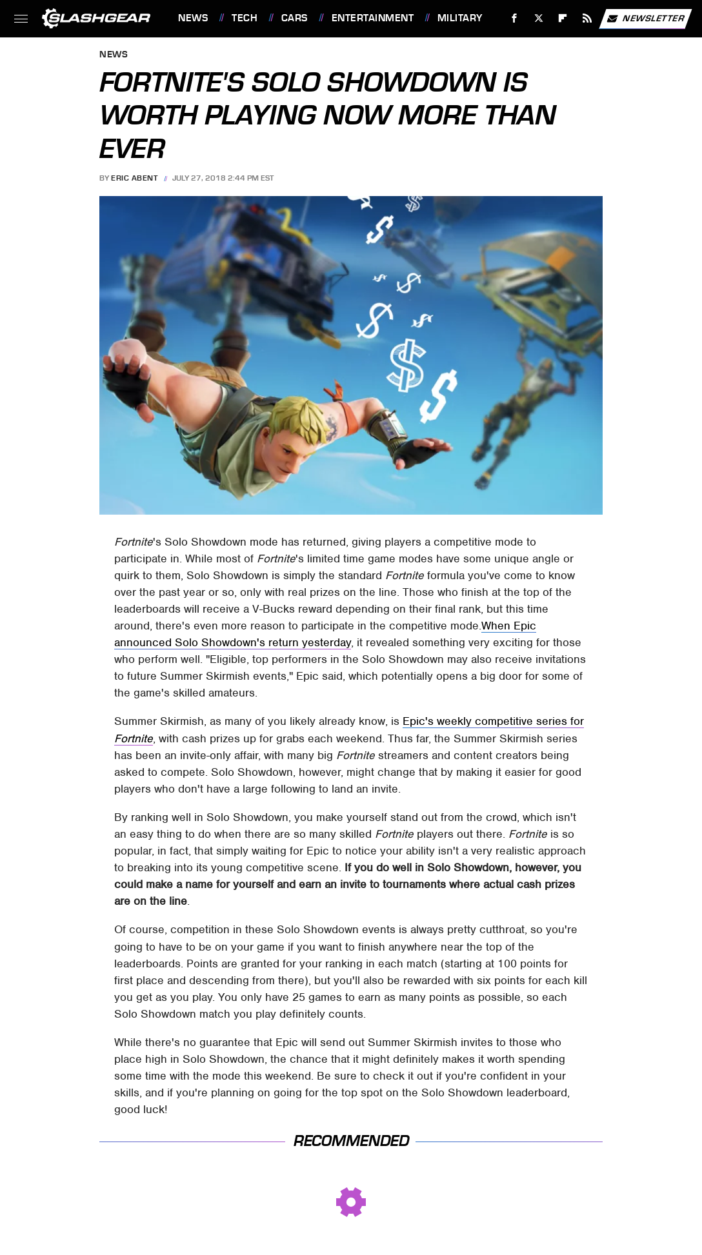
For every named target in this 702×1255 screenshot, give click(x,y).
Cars (294, 18)
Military (460, 18)
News (193, 18)
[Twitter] (538, 18)
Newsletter (645, 19)
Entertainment (373, 18)
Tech (244, 18)
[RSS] (587, 18)
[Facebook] (514, 18)
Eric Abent (134, 178)
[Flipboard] (563, 18)
